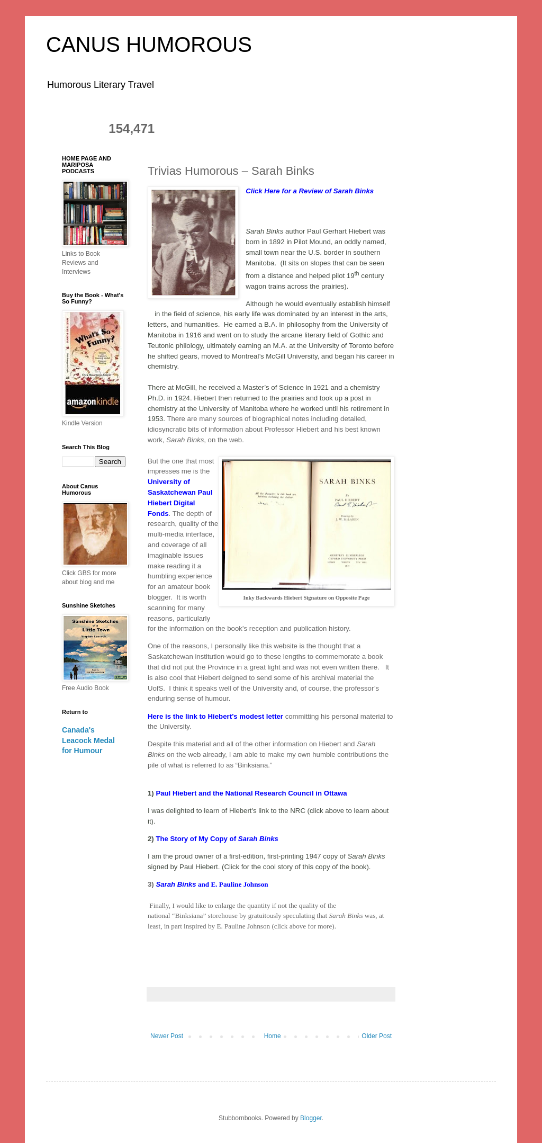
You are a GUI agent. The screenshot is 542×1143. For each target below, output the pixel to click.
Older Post (377, 1036)
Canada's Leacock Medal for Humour (88, 740)
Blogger (311, 1118)
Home (272, 1036)
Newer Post (166, 1036)
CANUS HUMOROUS (149, 44)
